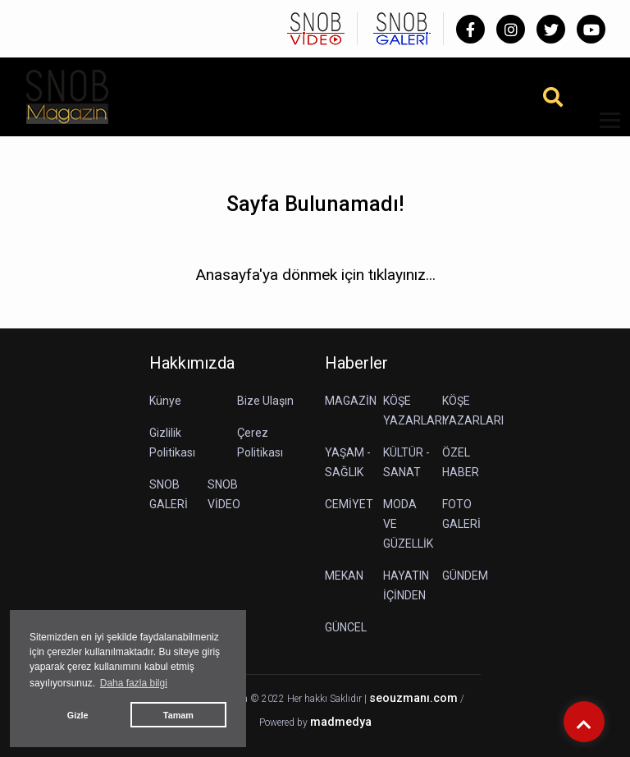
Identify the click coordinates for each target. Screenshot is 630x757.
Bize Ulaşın (265, 400)
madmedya (341, 722)
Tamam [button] (178, 715)
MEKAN (344, 575)
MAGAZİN (351, 400)
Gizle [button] (78, 715)
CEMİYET (349, 504)
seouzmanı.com (413, 698)
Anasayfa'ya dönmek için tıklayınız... (315, 274)
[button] (604, 130)
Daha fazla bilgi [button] (133, 683)
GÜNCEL (346, 627)
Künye (165, 400)
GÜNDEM (465, 575)
